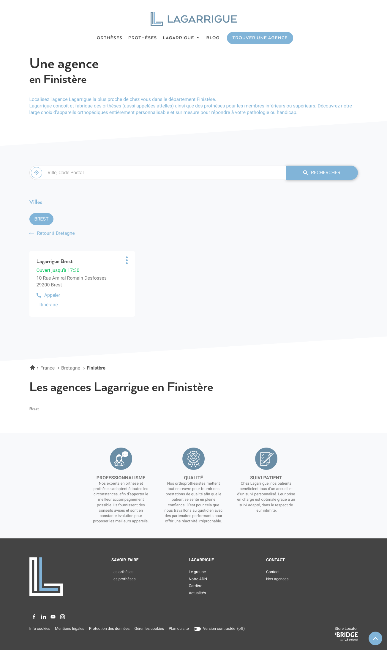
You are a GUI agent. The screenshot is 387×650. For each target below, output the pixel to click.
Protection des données (109, 629)
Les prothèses (123, 579)
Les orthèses (122, 572)
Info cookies (39, 629)
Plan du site (179, 629)
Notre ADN (198, 579)
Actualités (197, 593)
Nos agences (277, 579)
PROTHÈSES (142, 38)
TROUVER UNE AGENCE (260, 38)
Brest (41, 219)
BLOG (213, 38)
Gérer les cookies (149, 629)
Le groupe (197, 572)
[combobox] (157, 173)
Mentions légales (69, 629)
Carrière (196, 586)
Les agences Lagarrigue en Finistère (121, 387)
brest (34, 409)
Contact (272, 572)
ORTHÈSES (109, 38)
